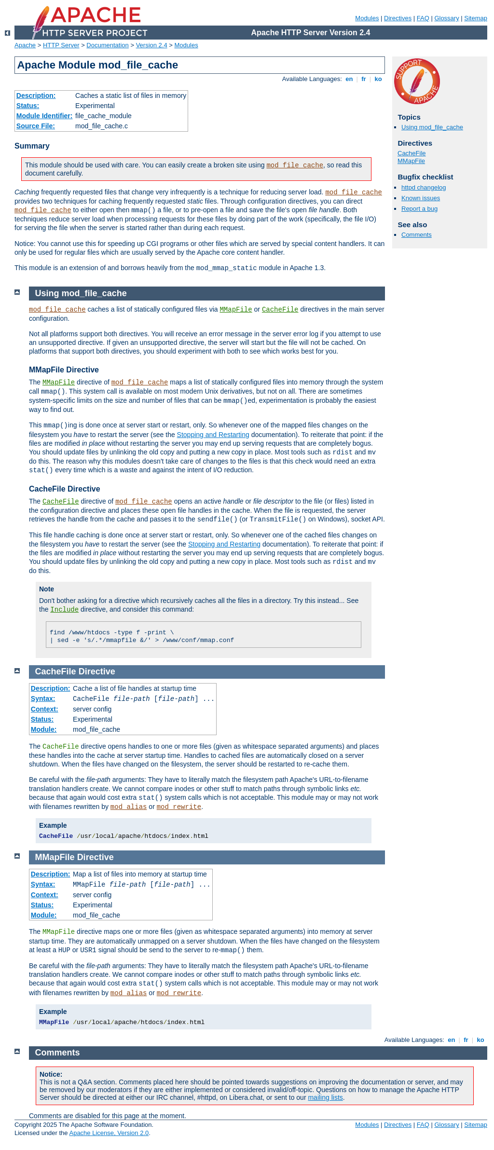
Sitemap (475, 18)
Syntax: (43, 698)
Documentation (107, 45)
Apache (25, 45)
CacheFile (412, 153)
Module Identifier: (44, 116)
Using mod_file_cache (432, 127)
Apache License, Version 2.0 (109, 1132)
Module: (44, 729)
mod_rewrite (179, 807)
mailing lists (325, 1097)
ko (378, 78)
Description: (36, 95)
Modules (367, 18)
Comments (416, 234)
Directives (398, 18)
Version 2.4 (151, 45)
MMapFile (411, 160)
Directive (97, 671)
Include (64, 610)
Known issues (420, 198)
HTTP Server (61, 45)
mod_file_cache (294, 165)
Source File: (35, 126)
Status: (27, 106)
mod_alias (128, 807)
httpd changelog (423, 187)
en (349, 78)
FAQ (423, 18)
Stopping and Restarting (213, 434)
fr (364, 78)
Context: (44, 709)
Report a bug (419, 208)
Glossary (446, 18)
